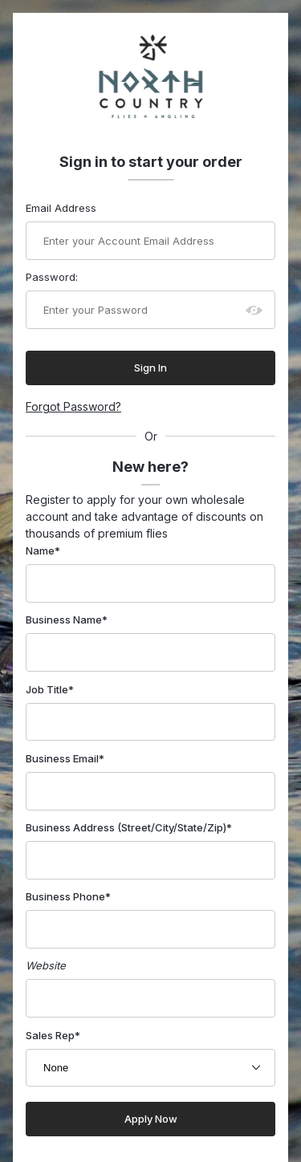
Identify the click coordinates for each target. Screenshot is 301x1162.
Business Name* (67, 619)
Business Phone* (68, 896)
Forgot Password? (73, 406)
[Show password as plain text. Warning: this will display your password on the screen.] (254, 310)
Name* (43, 550)
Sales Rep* (53, 1035)
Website (46, 965)
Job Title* (50, 689)
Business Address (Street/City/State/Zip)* (129, 827)
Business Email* (65, 758)
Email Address (61, 207)
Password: (52, 276)
